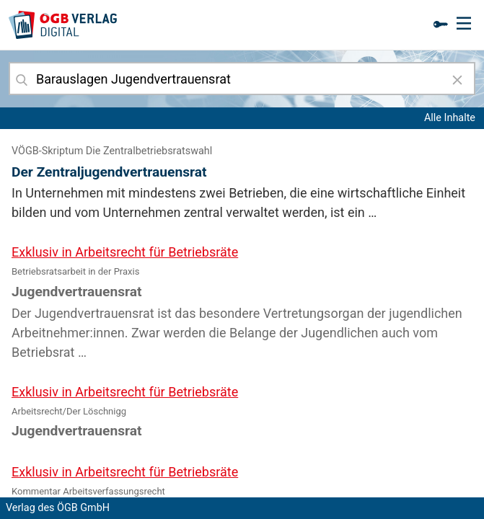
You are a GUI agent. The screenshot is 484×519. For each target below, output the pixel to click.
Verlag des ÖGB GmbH (58, 508)
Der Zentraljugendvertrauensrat (109, 172)
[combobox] (242, 78)
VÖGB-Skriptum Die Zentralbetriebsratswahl (112, 151)
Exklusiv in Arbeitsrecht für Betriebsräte (125, 252)
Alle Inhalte (449, 118)
